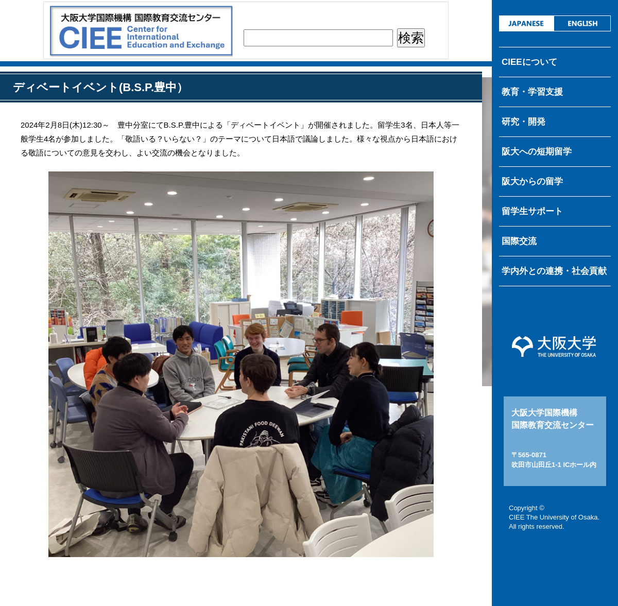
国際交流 (519, 241)
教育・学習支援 (532, 92)
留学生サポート (532, 211)
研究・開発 (523, 122)
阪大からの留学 (532, 181)
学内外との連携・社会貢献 (554, 271)
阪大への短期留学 (537, 152)
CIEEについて (529, 62)
